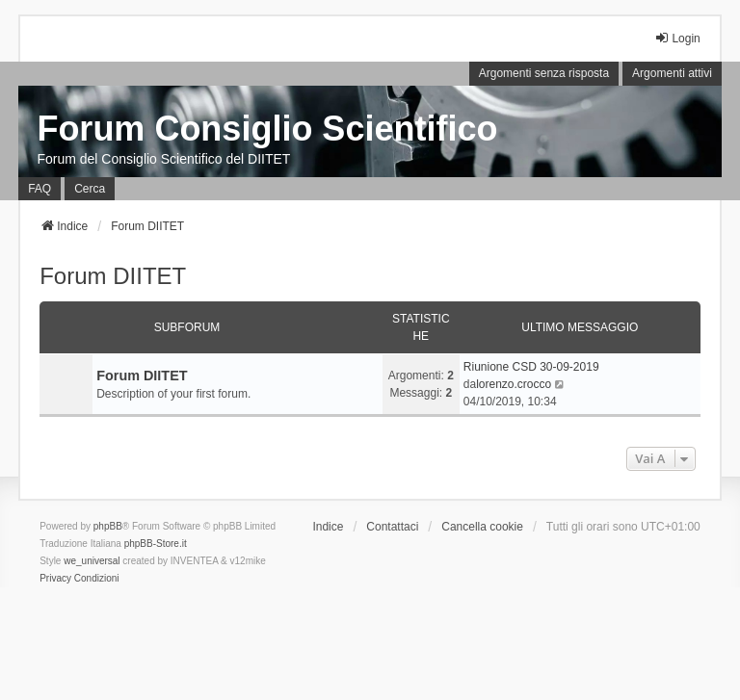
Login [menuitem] (677, 38)
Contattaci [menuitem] (392, 526)
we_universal (91, 561)
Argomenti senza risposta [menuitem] (544, 73)
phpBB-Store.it (155, 543)
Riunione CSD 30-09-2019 (531, 367)
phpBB (107, 526)
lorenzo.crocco (513, 384)
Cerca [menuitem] (89, 188)
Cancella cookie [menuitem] (482, 526)
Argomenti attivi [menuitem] (672, 73)
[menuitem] (55, 578)
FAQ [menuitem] (39, 188)
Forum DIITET (113, 276)
